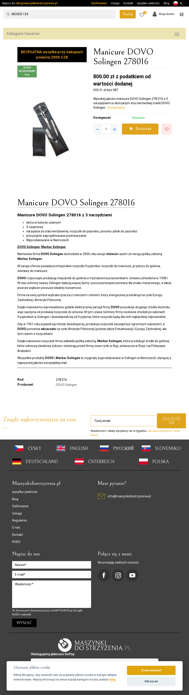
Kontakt (128, 3)
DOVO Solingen (66, 385)
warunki (26, 614)
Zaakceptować (151, 670)
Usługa (115, 3)
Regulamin (19, 520)
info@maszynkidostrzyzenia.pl (36, 3)
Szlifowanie (99, 3)
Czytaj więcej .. (117, 107)
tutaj (112, 679)
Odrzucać (151, 681)
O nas (16, 527)
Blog (166, 3)
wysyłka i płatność (148, 3)
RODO (16, 542)
